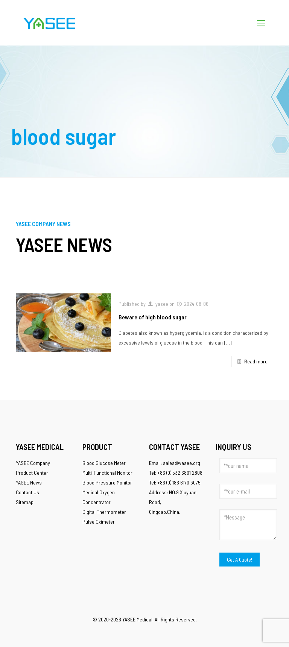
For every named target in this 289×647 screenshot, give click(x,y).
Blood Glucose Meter (104, 463)
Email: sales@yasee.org (174, 463)
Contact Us (27, 492)
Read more (256, 361)
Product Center (32, 472)
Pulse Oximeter (98, 521)
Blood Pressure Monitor (107, 482)
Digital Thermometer (104, 512)
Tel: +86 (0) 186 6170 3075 (175, 482)
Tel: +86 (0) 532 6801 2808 (175, 472)
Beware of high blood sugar (153, 316)
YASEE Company (33, 463)
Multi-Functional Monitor (107, 472)
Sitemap (24, 502)
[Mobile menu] (261, 22)
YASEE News (29, 482)
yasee (161, 304)
